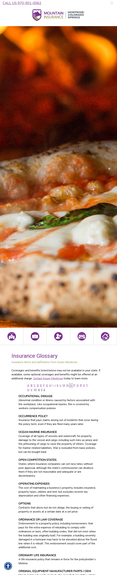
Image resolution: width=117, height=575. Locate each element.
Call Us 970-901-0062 (22, 3)
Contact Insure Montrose (48, 378)
